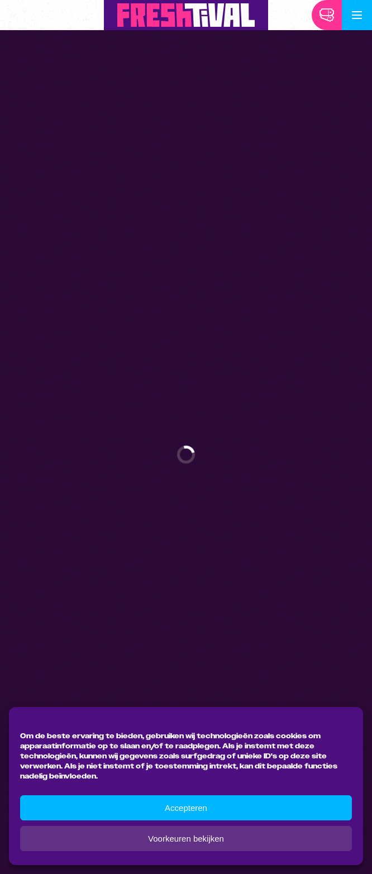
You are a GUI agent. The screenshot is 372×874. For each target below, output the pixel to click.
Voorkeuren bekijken (186, 838)
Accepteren (186, 808)
